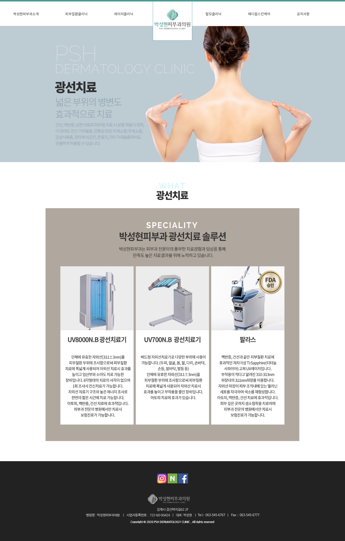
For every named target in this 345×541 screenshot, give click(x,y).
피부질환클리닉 (76, 13)
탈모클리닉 (213, 13)
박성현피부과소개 (26, 13)
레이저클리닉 (123, 13)
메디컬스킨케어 (259, 13)
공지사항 (303, 13)
